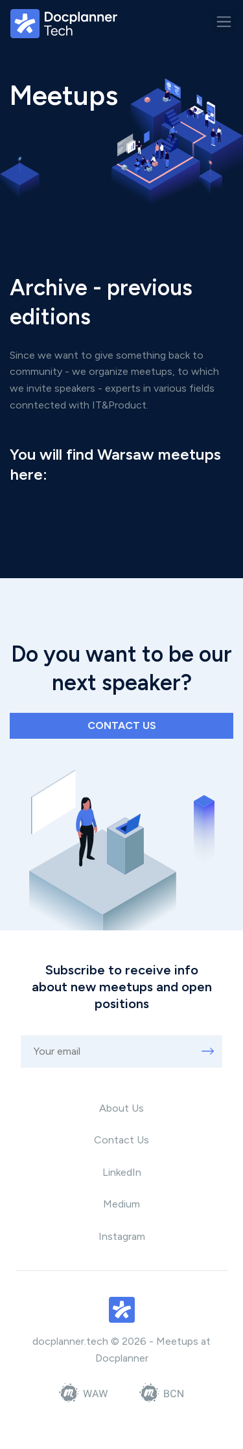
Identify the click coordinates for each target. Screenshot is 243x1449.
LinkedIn (121, 1172)
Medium (121, 1204)
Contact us (121, 725)
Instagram (121, 1236)
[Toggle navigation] (224, 21)
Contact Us (121, 1140)
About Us (121, 1108)
